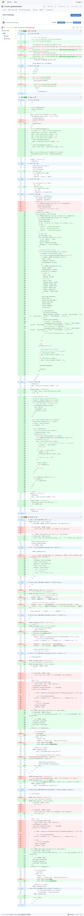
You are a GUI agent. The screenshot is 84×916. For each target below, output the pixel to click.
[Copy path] (35, 31)
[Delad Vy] (77, 27)
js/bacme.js (32, 517)
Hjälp (15, 2)
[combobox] (73, 27)
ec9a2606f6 (61, 22)
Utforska (9, 2)
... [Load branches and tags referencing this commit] (3, 18)
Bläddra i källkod (76, 15)
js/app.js (31, 97)
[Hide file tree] (2, 27)
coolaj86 (7, 6)
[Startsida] (3, 2)
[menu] (81, 27)
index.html (30, 31)
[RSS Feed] (44, 6)
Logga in (79, 2)
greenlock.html (16, 6)
